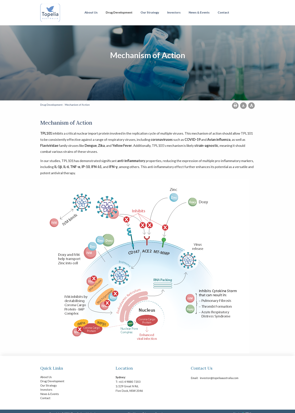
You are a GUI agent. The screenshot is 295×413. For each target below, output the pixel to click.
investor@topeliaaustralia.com (203, 378)
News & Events (199, 12)
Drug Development (119, 12)
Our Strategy (150, 12)
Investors (174, 12)
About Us (91, 12)
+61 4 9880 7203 (130, 381)
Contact (223, 12)
